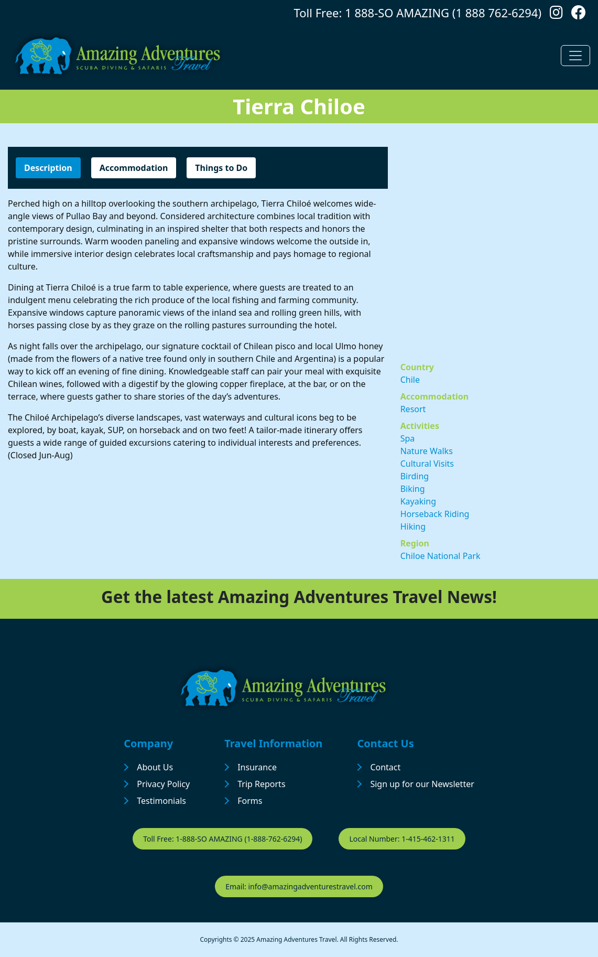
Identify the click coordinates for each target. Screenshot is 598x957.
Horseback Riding (435, 514)
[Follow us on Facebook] (578, 15)
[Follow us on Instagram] (556, 15)
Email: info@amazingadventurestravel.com (299, 886)
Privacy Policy (163, 784)
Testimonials (161, 801)
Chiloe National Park (440, 556)
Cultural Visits (427, 463)
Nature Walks (426, 451)
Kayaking (418, 501)
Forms (249, 801)
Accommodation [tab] (134, 168)
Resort (413, 409)
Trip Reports (261, 784)
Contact (385, 767)
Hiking (413, 526)
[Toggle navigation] (575, 55)
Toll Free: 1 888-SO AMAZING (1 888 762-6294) (417, 12)
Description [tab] (48, 168)
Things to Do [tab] (221, 168)
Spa (407, 438)
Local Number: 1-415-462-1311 (401, 839)
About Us (155, 767)
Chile (410, 379)
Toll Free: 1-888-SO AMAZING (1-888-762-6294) (222, 839)
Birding (414, 476)
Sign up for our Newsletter (422, 784)
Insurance (257, 767)
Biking (412, 488)
